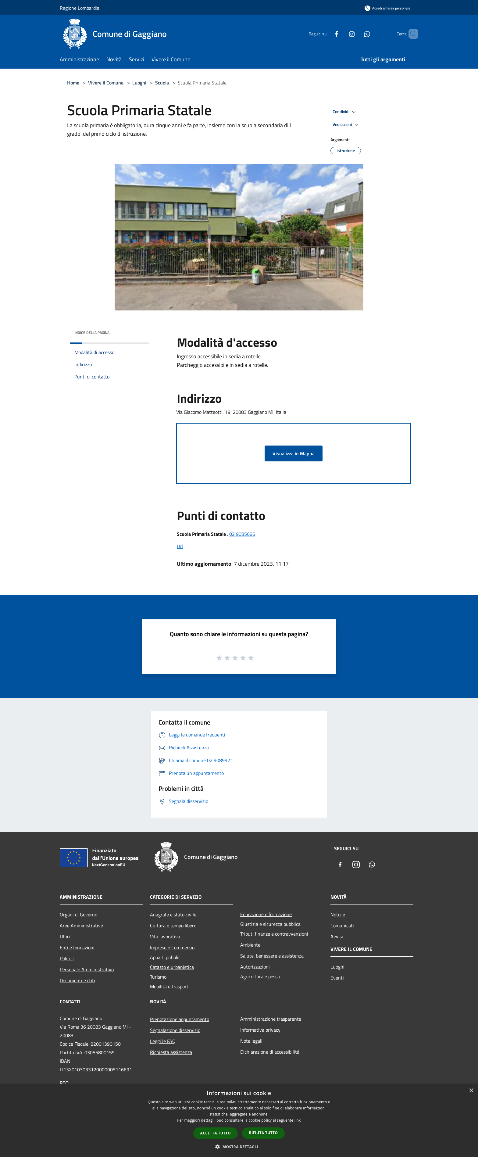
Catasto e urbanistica (172, 967)
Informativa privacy (260, 1029)
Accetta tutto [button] (215, 1133)
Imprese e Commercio (172, 947)
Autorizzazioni (255, 966)
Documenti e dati (77, 980)
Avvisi (336, 936)
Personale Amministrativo (87, 969)
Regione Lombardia (79, 8)
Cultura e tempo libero (173, 925)
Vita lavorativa (165, 936)
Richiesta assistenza (171, 1052)
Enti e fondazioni (77, 947)
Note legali (251, 1040)
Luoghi (139, 82)
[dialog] (239, 1120)
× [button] (471, 1090)
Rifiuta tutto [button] (263, 1132)
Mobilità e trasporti (170, 986)
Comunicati (342, 925)
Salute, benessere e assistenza (272, 955)
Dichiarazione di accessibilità (269, 1051)
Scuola (162, 82)
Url (180, 546)
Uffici (65, 936)
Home (73, 82)
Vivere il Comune (106, 82)
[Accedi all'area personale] (387, 8)
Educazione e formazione (266, 914)
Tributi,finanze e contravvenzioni (274, 933)
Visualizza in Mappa (294, 453)
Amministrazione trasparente (270, 1019)
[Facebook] (326, 34)
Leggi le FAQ (163, 1041)
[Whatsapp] (357, 34)
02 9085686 (242, 534)
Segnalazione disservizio (175, 1030)
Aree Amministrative (81, 925)
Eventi (337, 977)
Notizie (337, 914)
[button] (239, 1147)
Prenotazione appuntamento (179, 1019)
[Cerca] (411, 34)
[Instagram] (341, 34)
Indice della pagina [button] (91, 332)
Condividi (345, 112)
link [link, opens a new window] (297, 1120)
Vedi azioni (346, 124)
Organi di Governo (78, 914)
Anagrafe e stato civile (173, 914)
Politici (67, 958)
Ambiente (250, 944)
